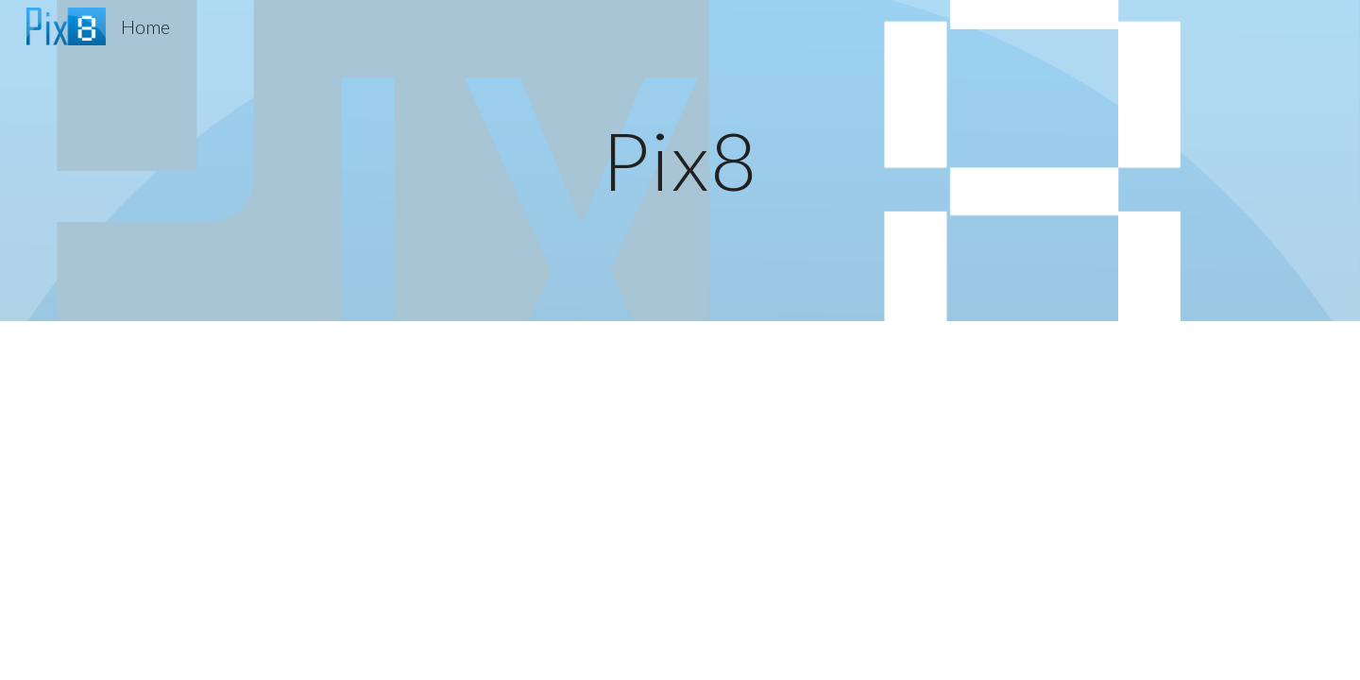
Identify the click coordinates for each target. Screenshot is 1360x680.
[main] (680, 160)
